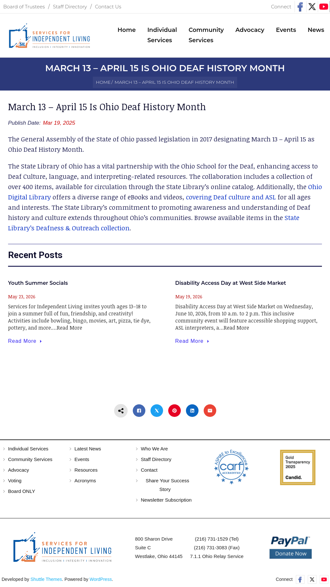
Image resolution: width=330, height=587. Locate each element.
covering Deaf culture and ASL (231, 198)
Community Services (30, 461)
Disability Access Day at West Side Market (230, 285)
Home (103, 82)
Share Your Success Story (167, 486)
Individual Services (28, 450)
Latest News (87, 450)
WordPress (101, 580)
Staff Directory (70, 7)
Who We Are (154, 450)
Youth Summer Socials (38, 285)
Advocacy (18, 471)
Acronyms (85, 482)
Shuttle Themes (46, 580)
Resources (86, 471)
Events (81, 461)
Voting (15, 482)
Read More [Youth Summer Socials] (25, 342)
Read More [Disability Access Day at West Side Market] (192, 342)
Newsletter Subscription (166, 501)
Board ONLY (21, 493)
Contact (149, 471)
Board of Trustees (24, 7)
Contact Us (108, 7)
